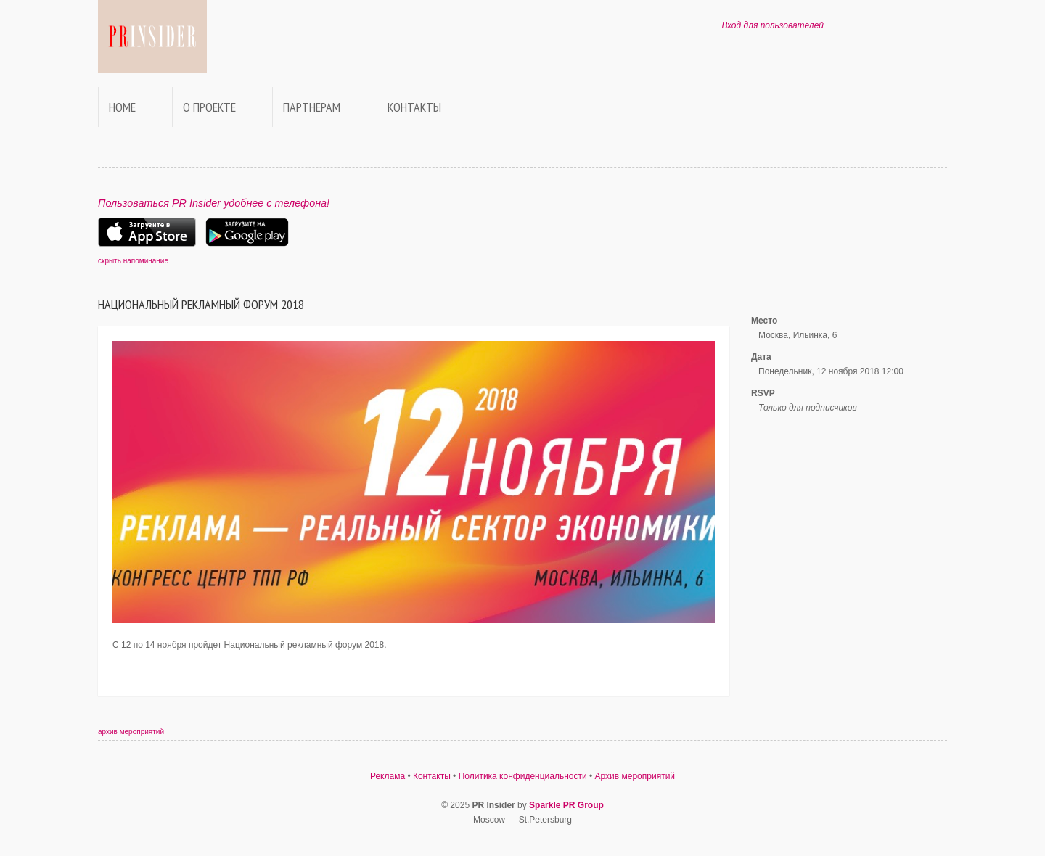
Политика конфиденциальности (523, 776)
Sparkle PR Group (566, 805)
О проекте (209, 107)
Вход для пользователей (772, 25)
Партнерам (311, 107)
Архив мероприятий (635, 776)
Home (122, 107)
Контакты (414, 107)
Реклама (387, 776)
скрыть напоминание (133, 261)
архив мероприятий (131, 732)
